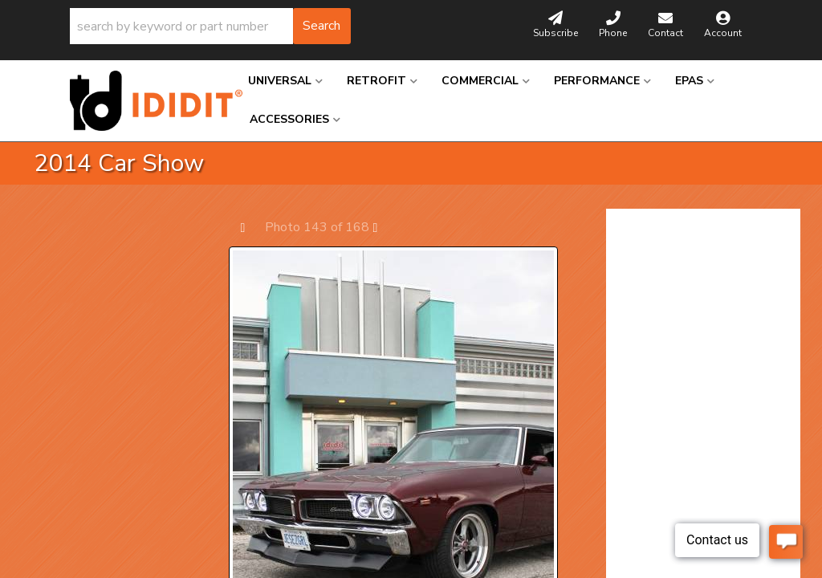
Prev (251, 227)
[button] (210, 26)
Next (383, 227)
